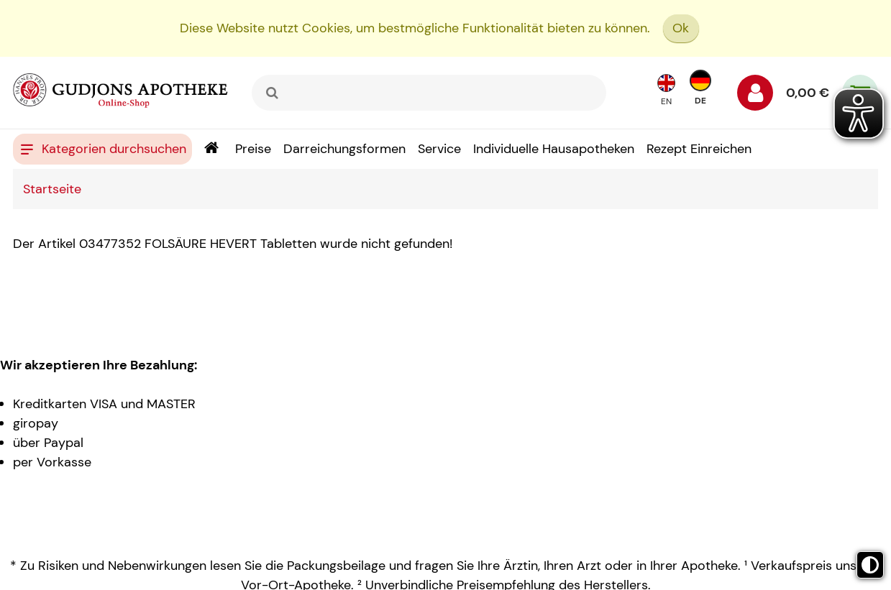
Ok (680, 28)
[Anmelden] (755, 96)
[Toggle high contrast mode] (870, 565)
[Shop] (211, 149)
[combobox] (429, 93)
